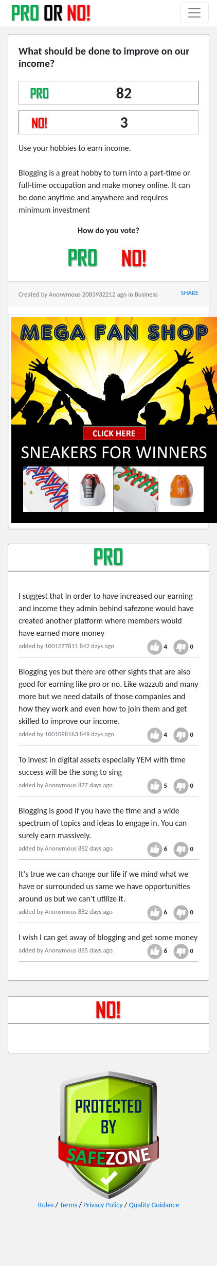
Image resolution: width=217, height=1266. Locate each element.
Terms (68, 1205)
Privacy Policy (103, 1205)
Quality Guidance (154, 1205)
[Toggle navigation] (194, 13)
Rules (46, 1205)
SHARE (189, 293)
